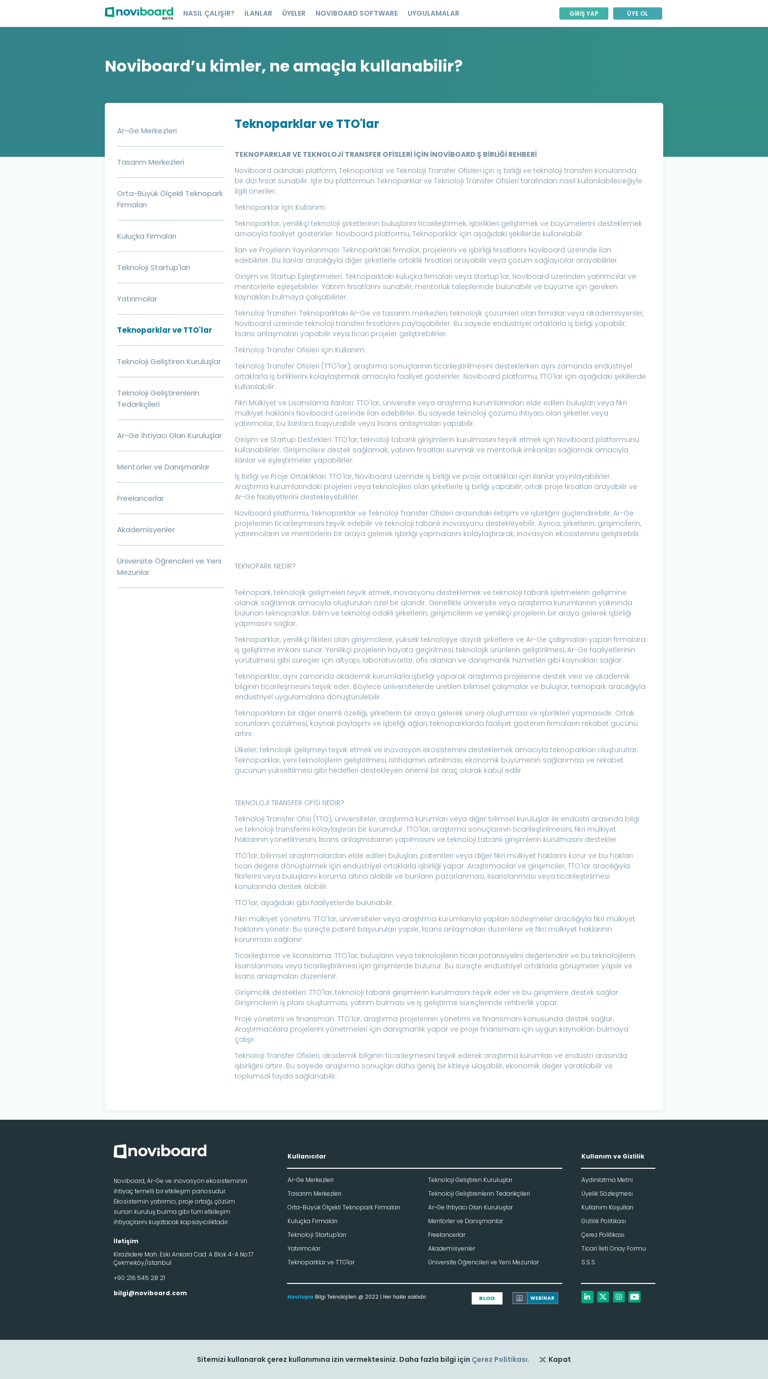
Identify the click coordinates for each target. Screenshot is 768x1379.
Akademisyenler (146, 529)
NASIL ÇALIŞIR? (209, 13)
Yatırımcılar (137, 299)
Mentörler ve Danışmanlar (163, 467)
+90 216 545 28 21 (139, 1278)
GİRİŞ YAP (584, 13)
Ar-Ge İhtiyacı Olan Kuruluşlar (169, 435)
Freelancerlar (140, 498)
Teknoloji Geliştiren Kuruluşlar (169, 361)
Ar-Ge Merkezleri (147, 130)
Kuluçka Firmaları (146, 236)
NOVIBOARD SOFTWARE (356, 13)
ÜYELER (294, 13)
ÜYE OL (637, 13)
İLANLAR (258, 13)
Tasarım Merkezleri (150, 162)
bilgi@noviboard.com (150, 1293)
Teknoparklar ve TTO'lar (164, 330)
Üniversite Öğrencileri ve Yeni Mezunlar (483, 1262)
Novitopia (300, 1297)
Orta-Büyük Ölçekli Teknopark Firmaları (344, 1207)
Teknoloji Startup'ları (153, 267)
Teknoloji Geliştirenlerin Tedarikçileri (479, 1193)
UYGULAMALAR (433, 13)
